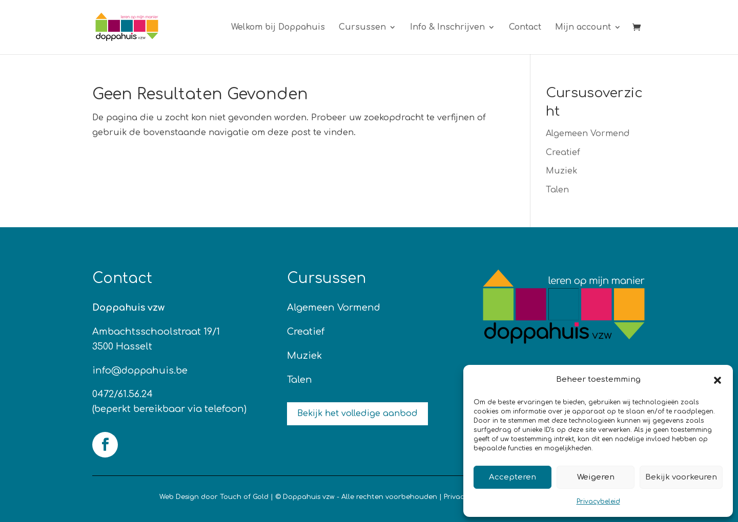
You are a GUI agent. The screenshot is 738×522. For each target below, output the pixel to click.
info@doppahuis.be (140, 370)
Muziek (561, 171)
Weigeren (595, 477)
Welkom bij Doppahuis (278, 28)
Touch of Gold (244, 497)
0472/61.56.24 (122, 394)
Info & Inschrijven (447, 28)
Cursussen (362, 28)
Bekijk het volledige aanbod (357, 413)
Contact (525, 28)
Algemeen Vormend (588, 133)
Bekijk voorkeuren (681, 477)
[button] (717, 380)
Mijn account (583, 28)
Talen (557, 189)
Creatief (563, 152)
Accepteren (512, 477)
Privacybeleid (598, 501)
